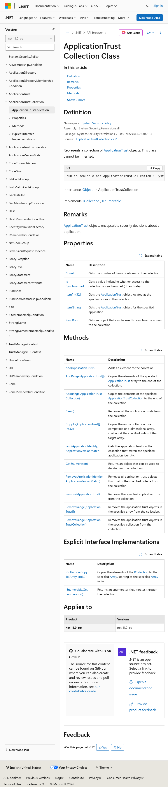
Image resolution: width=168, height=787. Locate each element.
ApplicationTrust (116, 150)
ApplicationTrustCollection (125, 398)
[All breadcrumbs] (67, 32)
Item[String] (74, 307)
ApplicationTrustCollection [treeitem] (30, 110)
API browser (95, 32)
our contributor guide (84, 688)
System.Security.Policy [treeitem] (23, 56)
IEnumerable (111, 200)
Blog (58, 778)
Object (87, 189)
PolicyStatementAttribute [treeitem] (25, 283)
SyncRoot (72, 320)
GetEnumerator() (77, 463)
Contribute (76, 778)
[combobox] (30, 38)
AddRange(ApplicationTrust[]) (85, 376)
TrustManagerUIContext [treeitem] (25, 352)
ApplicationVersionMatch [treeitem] (25, 155)
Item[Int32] (73, 294)
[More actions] (160, 32)
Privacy (94, 778)
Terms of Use (12, 784)
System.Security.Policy (96, 123)
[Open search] (147, 6)
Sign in (158, 5)
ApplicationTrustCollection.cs (94, 139)
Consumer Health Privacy (124, 778)
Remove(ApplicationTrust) (83, 494)
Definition (73, 76)
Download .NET (149, 18)
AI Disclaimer (12, 778)
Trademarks (33, 784)
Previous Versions (38, 778)
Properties (74, 87)
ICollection (91, 200)
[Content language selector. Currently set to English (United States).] (24, 767)
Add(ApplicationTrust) (80, 368)
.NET (78, 32)
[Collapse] (53, 29)
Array (113, 577)
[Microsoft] (8, 6)
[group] (114, 176)
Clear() (70, 411)
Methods (73, 93)
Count (70, 273)
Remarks (73, 82)
